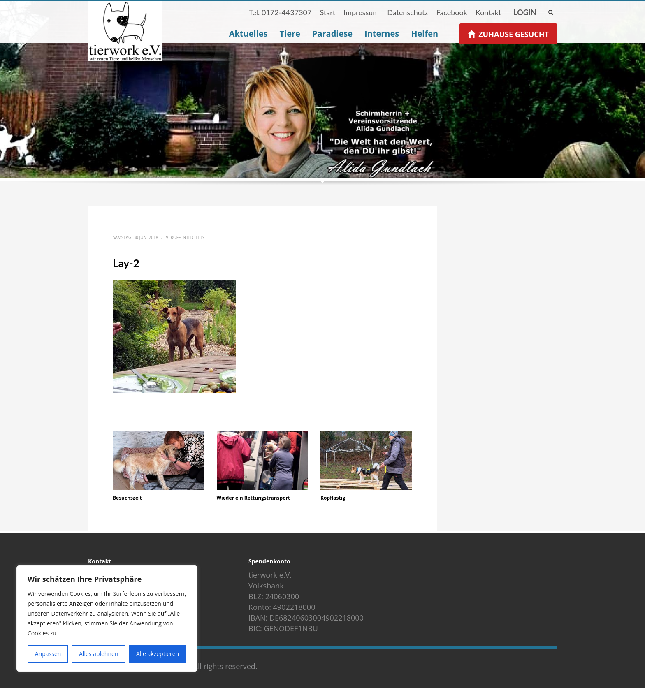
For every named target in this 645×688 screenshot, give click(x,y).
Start (327, 12)
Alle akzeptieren (157, 654)
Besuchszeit (127, 497)
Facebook (451, 12)
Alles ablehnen (98, 654)
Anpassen (48, 654)
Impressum (361, 12)
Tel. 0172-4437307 (280, 12)
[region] (106, 618)
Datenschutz (407, 12)
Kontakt (488, 12)
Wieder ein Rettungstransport (253, 497)
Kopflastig (332, 497)
